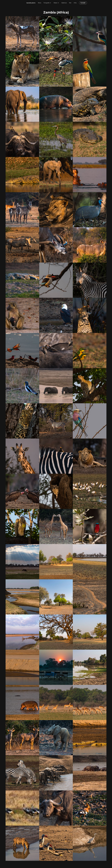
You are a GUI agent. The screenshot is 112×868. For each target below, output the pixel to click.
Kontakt (83, 3)
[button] (47, 3)
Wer (70, 3)
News (39, 3)
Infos (75, 3)
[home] (31, 3)
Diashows (64, 3)
